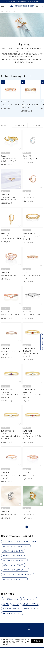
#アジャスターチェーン (11, 608)
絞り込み (19, 125)
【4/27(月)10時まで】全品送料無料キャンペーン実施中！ (22, 1)
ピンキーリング (10, 11)
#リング (16, 604)
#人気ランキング (30, 608)
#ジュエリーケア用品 (30, 604)
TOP (2, 11)
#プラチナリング (30, 599)
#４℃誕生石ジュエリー (11, 599)
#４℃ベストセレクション (12, 613)
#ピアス (6, 604)
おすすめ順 (36, 125)
